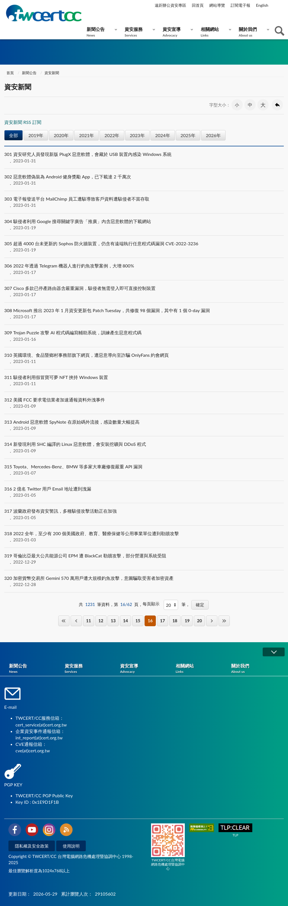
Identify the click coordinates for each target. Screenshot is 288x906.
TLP (235, 830)
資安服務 (138, 31)
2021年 (86, 135)
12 (100, 620)
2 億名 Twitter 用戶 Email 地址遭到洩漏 (144, 491)
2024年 (162, 135)
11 (88, 620)
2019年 (35, 135)
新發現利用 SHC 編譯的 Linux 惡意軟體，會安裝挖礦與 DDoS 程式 (144, 447)
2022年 (111, 135)
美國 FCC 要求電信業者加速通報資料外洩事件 (144, 402)
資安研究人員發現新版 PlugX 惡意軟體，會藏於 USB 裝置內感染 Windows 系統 (144, 157)
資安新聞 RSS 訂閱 (22, 122)
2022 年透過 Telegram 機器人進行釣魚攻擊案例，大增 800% (144, 268)
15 (137, 620)
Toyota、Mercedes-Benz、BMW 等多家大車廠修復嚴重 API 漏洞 (144, 469)
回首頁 (198, 5)
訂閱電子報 (240, 5)
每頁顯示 (151, 603)
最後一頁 (224, 621)
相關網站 (215, 31)
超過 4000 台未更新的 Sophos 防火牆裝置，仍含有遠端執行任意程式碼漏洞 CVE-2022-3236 (144, 246)
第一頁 (63, 621)
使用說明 (71, 845)
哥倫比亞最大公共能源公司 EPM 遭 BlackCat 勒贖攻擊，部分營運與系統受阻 (144, 558)
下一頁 (211, 621)
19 (187, 620)
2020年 (61, 135)
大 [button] (263, 105)
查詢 (279, 30)
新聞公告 (100, 31)
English (262, 5)
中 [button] (250, 104)
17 (162, 620)
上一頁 (76, 621)
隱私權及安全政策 (32, 845)
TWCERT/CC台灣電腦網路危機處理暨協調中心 (168, 847)
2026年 (213, 135)
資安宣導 (176, 31)
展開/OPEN (274, 652)
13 (113, 620)
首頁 (10, 73)
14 (125, 620)
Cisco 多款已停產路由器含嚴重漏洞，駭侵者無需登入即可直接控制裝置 (144, 291)
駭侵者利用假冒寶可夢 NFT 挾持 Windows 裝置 (144, 380)
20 (199, 620)
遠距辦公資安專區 (170, 5)
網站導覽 (217, 5)
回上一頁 (277, 104)
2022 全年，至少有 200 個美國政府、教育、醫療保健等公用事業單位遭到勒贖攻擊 (144, 536)
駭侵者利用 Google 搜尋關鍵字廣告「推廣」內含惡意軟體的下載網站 (144, 224)
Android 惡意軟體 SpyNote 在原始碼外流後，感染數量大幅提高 (144, 425)
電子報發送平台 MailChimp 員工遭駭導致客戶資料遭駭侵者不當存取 (144, 202)
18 (174, 620)
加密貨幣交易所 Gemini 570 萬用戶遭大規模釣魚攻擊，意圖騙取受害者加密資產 (144, 581)
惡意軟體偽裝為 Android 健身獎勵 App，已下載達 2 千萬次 (144, 179)
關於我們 (253, 31)
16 (150, 620)
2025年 (188, 135)
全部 (13, 135)
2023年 (137, 135)
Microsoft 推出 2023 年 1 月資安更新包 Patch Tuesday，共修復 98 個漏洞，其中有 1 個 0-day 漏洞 (144, 313)
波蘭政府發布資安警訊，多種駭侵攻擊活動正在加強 (144, 514)
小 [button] (237, 104)
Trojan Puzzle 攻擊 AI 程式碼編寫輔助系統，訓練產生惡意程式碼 (144, 335)
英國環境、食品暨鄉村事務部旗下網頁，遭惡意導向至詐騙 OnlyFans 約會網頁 (144, 358)
